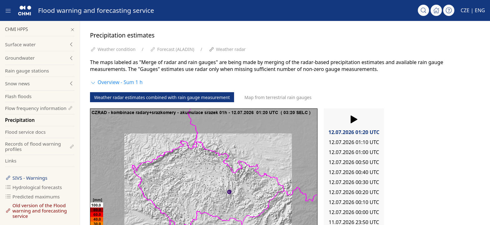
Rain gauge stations (27, 71)
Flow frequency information (39, 108)
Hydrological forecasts (33, 187)
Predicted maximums (32, 196)
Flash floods (18, 96)
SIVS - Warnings (26, 178)
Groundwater (20, 58)
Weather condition (116, 49)
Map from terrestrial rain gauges (277, 97)
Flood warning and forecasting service (96, 10)
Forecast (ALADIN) (175, 49)
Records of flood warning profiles (40, 146)
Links (11, 161)
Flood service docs (25, 132)
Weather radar (231, 49)
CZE (465, 10)
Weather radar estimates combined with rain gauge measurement (162, 97)
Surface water (20, 44)
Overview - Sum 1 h (116, 82)
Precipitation (20, 120)
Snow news (17, 83)
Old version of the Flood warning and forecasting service (36, 210)
